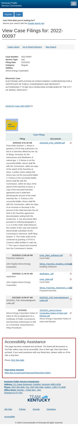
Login (18, 14)
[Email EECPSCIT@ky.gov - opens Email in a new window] (39, 371)
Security (36, 409)
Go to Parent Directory (32, 47)
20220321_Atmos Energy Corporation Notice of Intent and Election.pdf (53, 313)
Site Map (8, 409)
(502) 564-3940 (17, 360)
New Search (51, 47)
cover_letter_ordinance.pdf (51, 255)
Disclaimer (51, 409)
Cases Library (14, 47)
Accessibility (9, 417)
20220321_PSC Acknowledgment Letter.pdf (54, 298)
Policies (22, 409)
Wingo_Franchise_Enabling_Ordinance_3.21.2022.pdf (56, 264)
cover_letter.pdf (46, 279)
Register (8, 14)
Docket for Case (18, 106)
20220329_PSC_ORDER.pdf (52, 143)
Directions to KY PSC (13, 393)
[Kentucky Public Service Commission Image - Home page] (34, 4)
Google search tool (36, 23)
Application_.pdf (47, 274)
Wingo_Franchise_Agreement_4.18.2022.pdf (56, 288)
